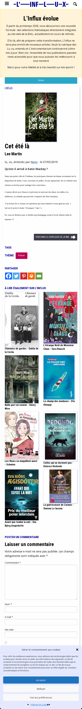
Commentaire (13, 562)
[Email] (38, 276)
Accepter (41, 680)
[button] (77, 649)
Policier (21, 255)
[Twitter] (16, 276)
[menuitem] (9, 88)
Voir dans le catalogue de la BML (52, 237)
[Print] (31, 276)
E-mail (9, 616)
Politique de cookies (39, 704)
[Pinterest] (23, 276)
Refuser (41, 688)
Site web (9, 629)
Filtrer (41, 80)
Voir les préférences (41, 697)
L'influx (9, 88)
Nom (8, 604)
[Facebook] (8, 276)
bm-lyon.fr (67, 67)
